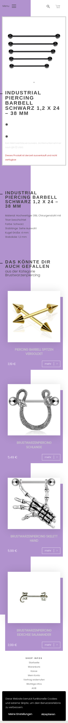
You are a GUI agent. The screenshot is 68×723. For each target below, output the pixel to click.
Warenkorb (34, 666)
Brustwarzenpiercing (22, 275)
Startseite (34, 662)
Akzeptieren (48, 714)
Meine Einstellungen (20, 714)
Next (57, 51)
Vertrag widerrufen (34, 679)
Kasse (34, 671)
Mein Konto (34, 675)
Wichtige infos (34, 684)
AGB (34, 688)
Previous (11, 51)
